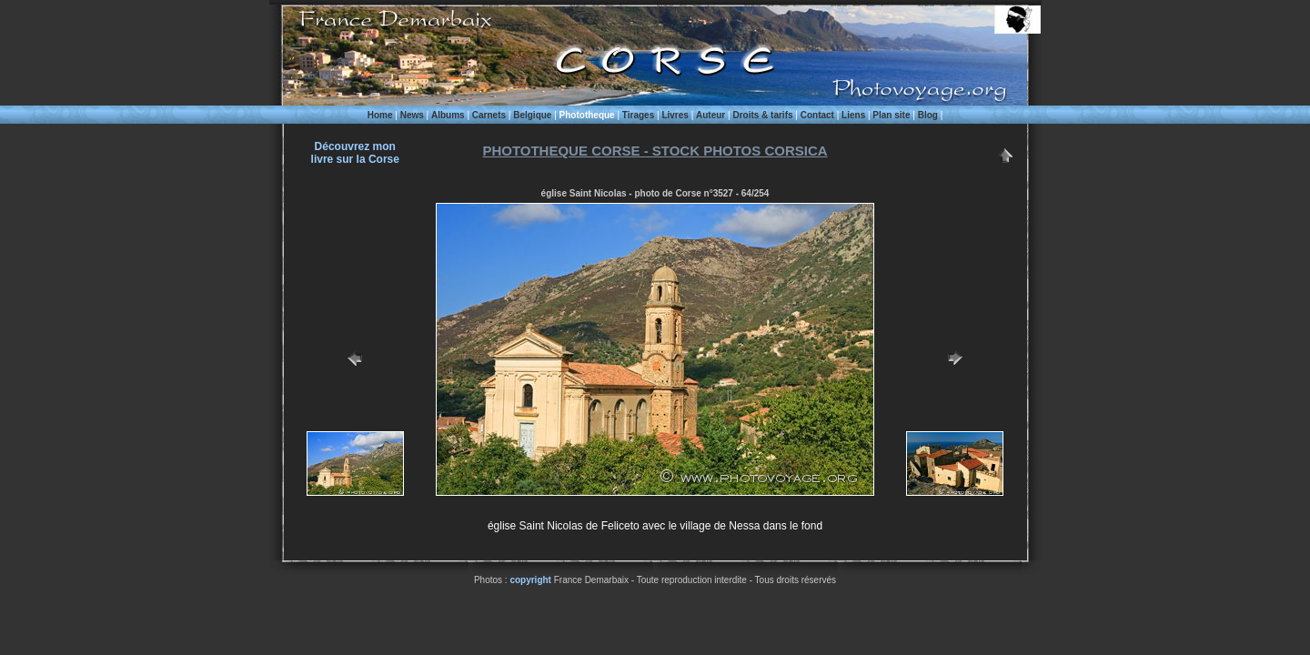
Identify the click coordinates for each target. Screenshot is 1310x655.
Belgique (532, 115)
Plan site (891, 115)
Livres (674, 115)
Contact (817, 115)
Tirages (638, 115)
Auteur (710, 115)
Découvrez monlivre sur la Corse (355, 153)
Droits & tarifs (762, 115)
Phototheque (587, 115)
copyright (530, 580)
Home (380, 115)
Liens (853, 115)
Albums (448, 115)
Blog (928, 115)
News (412, 115)
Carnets (489, 115)
